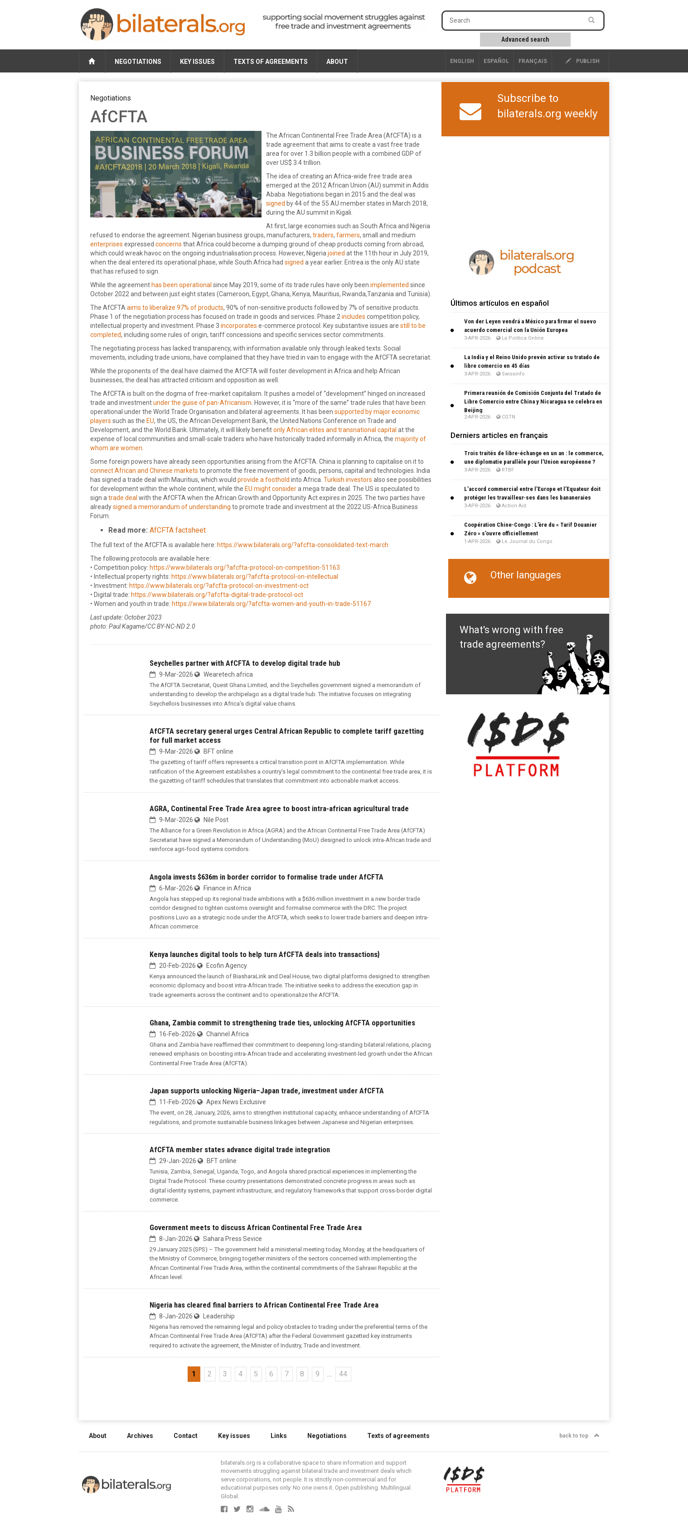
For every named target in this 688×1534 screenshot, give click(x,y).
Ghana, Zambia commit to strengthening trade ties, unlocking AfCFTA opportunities (282, 1022)
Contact (186, 1435)
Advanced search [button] (525, 39)
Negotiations (138, 61)
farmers (348, 235)
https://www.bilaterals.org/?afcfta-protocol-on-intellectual (254, 576)
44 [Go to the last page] (343, 1374)
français (532, 61)
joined (336, 253)
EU (150, 420)
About (337, 61)
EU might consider (270, 488)
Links (279, 1435)
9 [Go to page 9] (317, 1374)
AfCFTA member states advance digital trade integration (240, 1149)
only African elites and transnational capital (335, 429)
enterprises (106, 244)
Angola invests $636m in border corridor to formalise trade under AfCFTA (266, 876)
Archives (140, 1435)
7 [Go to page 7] (287, 1374)
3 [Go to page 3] (225, 1374)
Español (496, 61)
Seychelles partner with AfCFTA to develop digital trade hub (245, 663)
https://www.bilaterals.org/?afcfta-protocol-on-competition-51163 (245, 567)
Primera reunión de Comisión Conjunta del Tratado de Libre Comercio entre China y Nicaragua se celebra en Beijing (533, 402)
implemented (389, 285)
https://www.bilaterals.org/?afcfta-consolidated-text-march (302, 544)
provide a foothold (263, 479)
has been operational (181, 285)
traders (323, 235)
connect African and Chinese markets (144, 470)
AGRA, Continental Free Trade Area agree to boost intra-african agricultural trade (279, 808)
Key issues (197, 61)
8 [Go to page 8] (302, 1374)
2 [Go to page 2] (210, 1374)
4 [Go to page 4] (240, 1374)
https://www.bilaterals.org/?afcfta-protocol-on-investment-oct (219, 585)
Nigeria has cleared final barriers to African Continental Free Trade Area (264, 1304)
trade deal (122, 497)
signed (275, 203)
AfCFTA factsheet (178, 530)
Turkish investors (348, 479)
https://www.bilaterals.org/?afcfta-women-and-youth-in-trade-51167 (271, 603)
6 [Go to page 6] (271, 1374)
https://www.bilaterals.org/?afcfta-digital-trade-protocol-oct (217, 594)
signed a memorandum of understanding (172, 506)
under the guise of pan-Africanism (202, 402)
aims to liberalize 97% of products (175, 307)
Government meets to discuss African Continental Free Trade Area (256, 1227)
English (462, 61)
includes (353, 316)
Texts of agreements (270, 61)
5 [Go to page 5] (256, 1374)
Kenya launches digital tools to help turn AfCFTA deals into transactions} (265, 954)
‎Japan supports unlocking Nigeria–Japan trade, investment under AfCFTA (267, 1090)
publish (583, 61)
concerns (168, 244)
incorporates (239, 325)
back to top (579, 1436)
